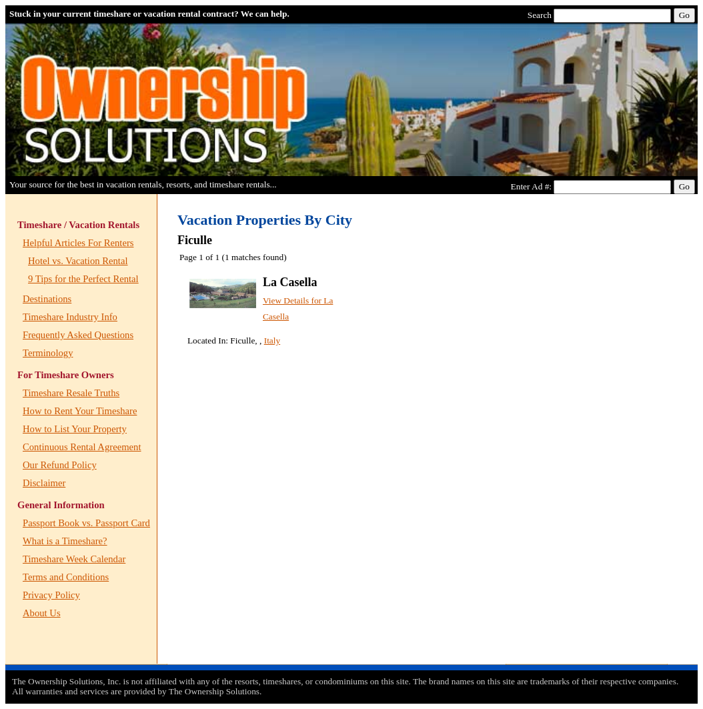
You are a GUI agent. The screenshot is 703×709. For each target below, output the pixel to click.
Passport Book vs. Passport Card (86, 523)
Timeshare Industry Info (70, 316)
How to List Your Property (75, 429)
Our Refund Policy (60, 465)
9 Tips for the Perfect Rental (83, 278)
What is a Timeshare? (65, 541)
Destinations (47, 298)
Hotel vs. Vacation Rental (78, 260)
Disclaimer (44, 483)
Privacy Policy (51, 595)
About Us (42, 613)
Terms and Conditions (66, 577)
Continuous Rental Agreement (82, 447)
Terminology (48, 352)
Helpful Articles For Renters (78, 242)
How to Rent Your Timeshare (80, 411)
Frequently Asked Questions (78, 334)
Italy (272, 340)
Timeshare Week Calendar (74, 559)
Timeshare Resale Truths (71, 393)
